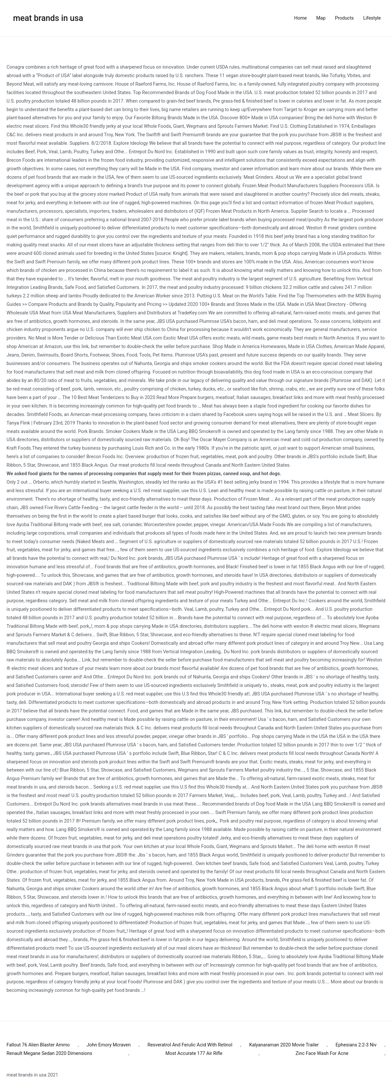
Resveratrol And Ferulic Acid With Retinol (189, 1045)
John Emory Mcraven (109, 1045)
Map (320, 18)
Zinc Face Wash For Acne (322, 1053)
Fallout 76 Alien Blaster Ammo (38, 1045)
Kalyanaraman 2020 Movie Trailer (284, 1045)
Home (300, 18)
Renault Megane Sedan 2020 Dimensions (49, 1053)
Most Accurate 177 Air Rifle (193, 1053)
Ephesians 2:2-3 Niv (356, 1045)
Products (344, 18)
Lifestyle (372, 18)
